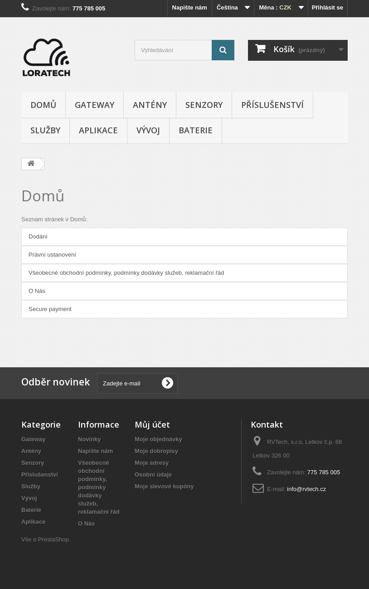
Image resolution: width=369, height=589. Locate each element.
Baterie (196, 130)
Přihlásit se (327, 7)
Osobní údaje (153, 474)
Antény (150, 104)
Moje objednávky (158, 439)
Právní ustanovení (52, 254)
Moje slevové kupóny (164, 486)
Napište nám (189, 7)
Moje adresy (152, 462)
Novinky (89, 439)
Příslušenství (272, 104)
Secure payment (50, 309)
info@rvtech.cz (306, 489)
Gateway (94, 104)
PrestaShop (53, 539)
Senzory (204, 104)
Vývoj (148, 130)
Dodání (38, 236)
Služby (45, 130)
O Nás (37, 290)
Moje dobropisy (156, 451)
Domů (43, 104)
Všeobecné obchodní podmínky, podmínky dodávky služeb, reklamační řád (126, 272)
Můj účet (152, 424)
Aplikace (98, 130)
